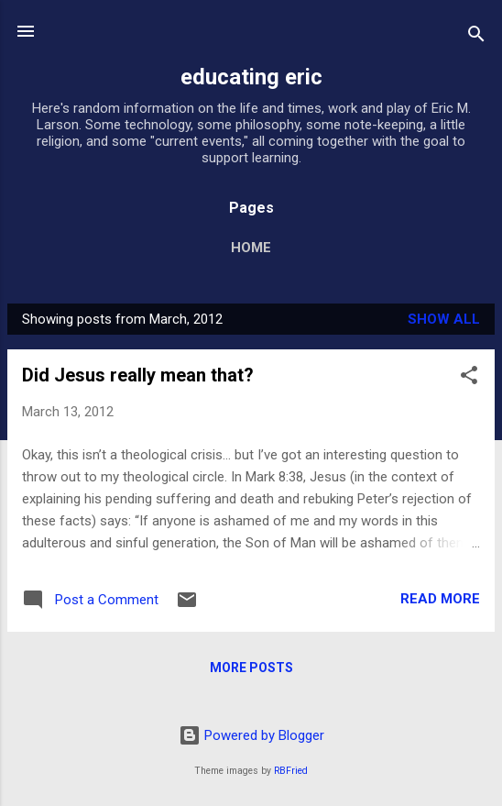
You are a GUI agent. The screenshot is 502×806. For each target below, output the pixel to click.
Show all (444, 319)
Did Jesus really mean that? (138, 375)
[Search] (476, 37)
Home (251, 247)
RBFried (291, 771)
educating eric (251, 77)
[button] (469, 378)
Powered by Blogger (251, 735)
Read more (440, 599)
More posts (251, 667)
